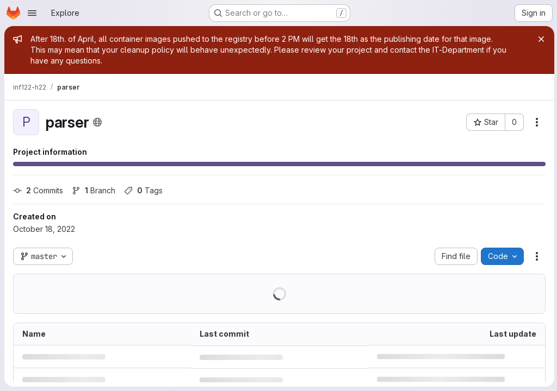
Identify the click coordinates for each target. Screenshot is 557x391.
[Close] (539, 39)
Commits (38, 190)
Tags (143, 190)
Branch (93, 190)
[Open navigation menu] (32, 13)
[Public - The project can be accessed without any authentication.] (97, 122)
